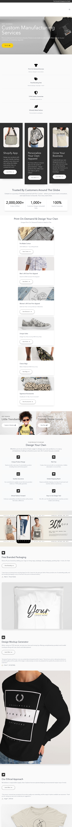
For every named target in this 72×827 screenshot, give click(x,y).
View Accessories (28, 395)
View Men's (26, 275)
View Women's (27, 305)
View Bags (26, 365)
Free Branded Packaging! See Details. (61, 1)
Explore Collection (10, 419)
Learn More (10, 166)
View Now (44, 419)
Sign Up (7, 39)
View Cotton (26, 245)
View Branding (9, 559)
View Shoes (26, 335)
